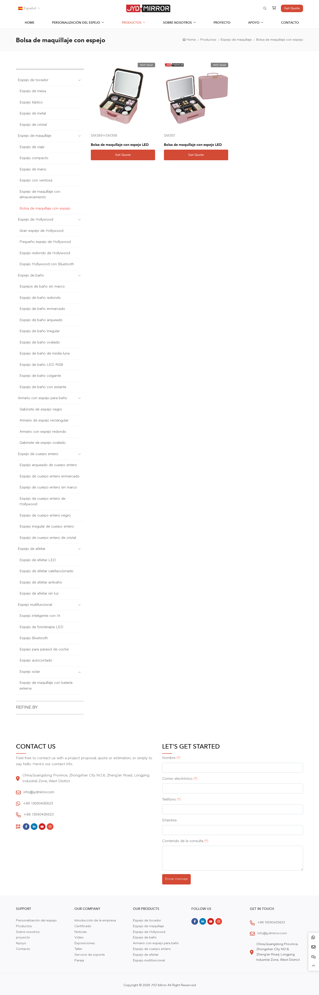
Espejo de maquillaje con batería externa (45, 685)
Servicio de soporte (89, 955)
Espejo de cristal (33, 125)
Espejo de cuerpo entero (38, 454)
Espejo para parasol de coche (44, 649)
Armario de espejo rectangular (43, 420)
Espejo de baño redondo (40, 298)
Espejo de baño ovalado (39, 342)
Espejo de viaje (31, 147)
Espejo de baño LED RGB (41, 365)
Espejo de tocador (33, 80)
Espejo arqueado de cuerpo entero (48, 465)
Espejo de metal (32, 113)
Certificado (82, 926)
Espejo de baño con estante (42, 387)
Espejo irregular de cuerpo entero (46, 526)
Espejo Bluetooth (33, 638)
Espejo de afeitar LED (37, 560)
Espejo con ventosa (35, 180)
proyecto (222, 23)
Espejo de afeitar (31, 549)
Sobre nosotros (177, 23)
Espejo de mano (32, 169)
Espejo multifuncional (35, 605)
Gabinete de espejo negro (40, 409)
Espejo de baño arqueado (40, 320)
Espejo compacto (33, 158)
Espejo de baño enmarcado (42, 309)
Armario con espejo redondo (42, 432)
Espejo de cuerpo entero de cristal (47, 538)
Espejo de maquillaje (34, 136)
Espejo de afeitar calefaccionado (46, 571)
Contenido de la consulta (185, 841)
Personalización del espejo (76, 23)
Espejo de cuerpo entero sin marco (48, 487)
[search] (264, 8)
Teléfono (171, 799)
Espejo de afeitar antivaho (40, 582)
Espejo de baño (31, 275)
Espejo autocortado (35, 660)
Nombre (171, 758)
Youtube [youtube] (42, 826)
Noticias (80, 932)
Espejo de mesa (32, 91)
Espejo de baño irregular (39, 331)
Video (79, 937)
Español (27, 8)
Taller (78, 949)
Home (29, 23)
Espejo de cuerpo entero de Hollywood (42, 501)
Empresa (169, 820)
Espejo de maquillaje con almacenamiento (39, 194)
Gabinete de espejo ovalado (42, 443)
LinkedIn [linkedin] (34, 826)
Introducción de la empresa (95, 920)
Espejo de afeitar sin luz (39, 593)
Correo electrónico (179, 779)
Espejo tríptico (31, 102)
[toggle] (79, 80)
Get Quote (292, 8)
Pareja (79, 960)
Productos (131, 23)
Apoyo (253, 23)
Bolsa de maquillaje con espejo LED (120, 145)
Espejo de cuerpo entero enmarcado (49, 476)
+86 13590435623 (38, 803)
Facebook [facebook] (26, 826)
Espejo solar (29, 672)
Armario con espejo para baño (42, 398)
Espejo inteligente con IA (39, 616)
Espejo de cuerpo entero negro (45, 515)
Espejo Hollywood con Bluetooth (46, 264)
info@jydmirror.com (38, 792)
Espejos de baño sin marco (42, 286)
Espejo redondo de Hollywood (44, 253)
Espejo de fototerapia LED (41, 627)
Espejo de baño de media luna (44, 353)
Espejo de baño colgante (40, 376)
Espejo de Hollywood (35, 219)
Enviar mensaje (176, 879)
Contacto (290, 23)
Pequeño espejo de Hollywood (45, 242)
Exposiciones (84, 943)
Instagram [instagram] (50, 826)
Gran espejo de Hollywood (41, 231)
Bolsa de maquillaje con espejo (44, 208)
